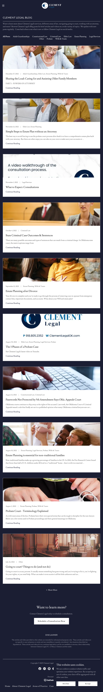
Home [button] (7, 686)
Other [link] (41, 39)
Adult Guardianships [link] (21, 36)
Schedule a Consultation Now (51, 621)
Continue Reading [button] (13, 88)
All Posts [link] (6, 36)
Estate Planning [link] (80, 36)
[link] (51, 5)
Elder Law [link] (68, 36)
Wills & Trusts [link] (61, 39)
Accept (88, 684)
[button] (8, 5)
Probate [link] (50, 39)
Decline (66, 684)
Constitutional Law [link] (39, 36)
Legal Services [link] (94, 36)
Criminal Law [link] (55, 36)
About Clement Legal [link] (21, 686)
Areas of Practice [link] (40, 686)
